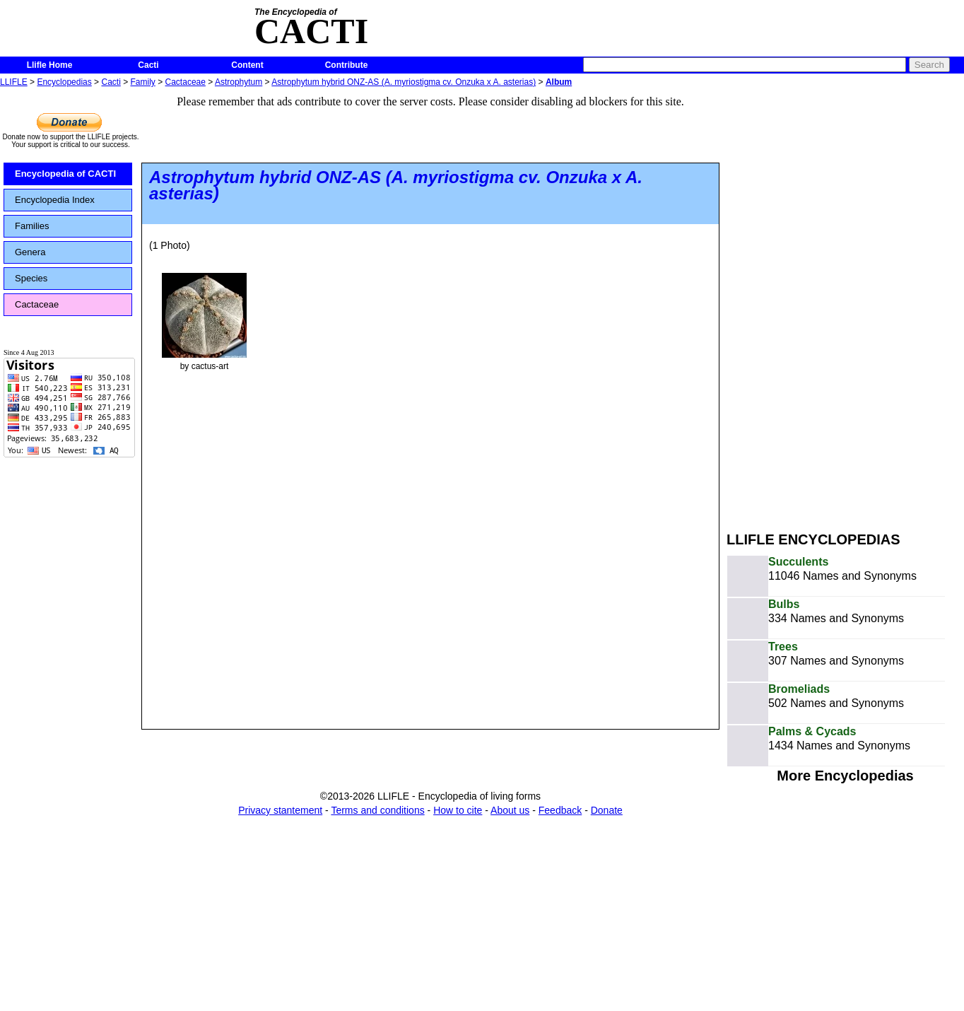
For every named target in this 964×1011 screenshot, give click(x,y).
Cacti (148, 65)
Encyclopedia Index (55, 199)
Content (247, 65)
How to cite (457, 810)
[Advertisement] (795, 302)
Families (32, 226)
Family (143, 82)
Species (31, 278)
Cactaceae (185, 82)
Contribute (346, 65)
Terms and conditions (377, 810)
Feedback (560, 810)
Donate (607, 810)
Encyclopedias (64, 82)
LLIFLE (14, 82)
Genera (30, 252)
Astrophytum (238, 82)
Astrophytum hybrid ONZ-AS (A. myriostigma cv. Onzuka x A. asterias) (403, 82)
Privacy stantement (280, 810)
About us (509, 810)
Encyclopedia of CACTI (65, 173)
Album (559, 82)
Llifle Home (50, 65)
